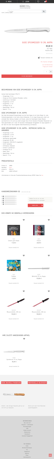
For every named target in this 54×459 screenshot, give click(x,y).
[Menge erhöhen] (50, 71)
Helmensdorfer (27, 457)
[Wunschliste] (38, 1)
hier (42, 175)
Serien (7, 12)
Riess (27, 455)
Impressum (27, 434)
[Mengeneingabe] (46, 71)
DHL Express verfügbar (46, 61)
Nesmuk (27, 453)
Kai (27, 449)
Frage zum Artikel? (47, 66)
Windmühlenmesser (27, 447)
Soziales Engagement (27, 436)
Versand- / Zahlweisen (27, 424)
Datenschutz (27, 432)
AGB (27, 428)
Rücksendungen (27, 426)
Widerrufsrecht (27, 430)
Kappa (11, 12)
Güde (10, 167)
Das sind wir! (27, 423)
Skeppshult (27, 451)
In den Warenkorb (27, 76)
